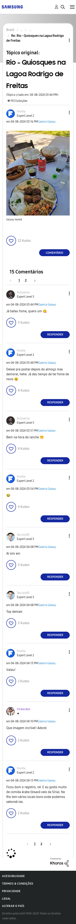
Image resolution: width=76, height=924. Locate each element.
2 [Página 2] (26, 280)
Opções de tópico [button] (62, 40)
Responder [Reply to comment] (55, 334)
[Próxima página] (33, 280)
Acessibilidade (13, 876)
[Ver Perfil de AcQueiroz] (23, 292)
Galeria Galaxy (47, 121)
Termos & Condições (17, 883)
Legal (6, 898)
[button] (62, 112)
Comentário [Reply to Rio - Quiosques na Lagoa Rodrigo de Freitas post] (54, 253)
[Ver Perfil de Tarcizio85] (23, 535)
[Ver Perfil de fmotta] (21, 111)
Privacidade (11, 891)
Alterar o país (13, 906)
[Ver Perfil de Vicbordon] (23, 709)
